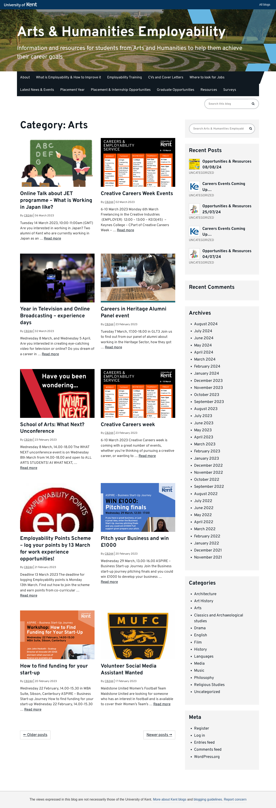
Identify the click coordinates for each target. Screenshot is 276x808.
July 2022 (203, 501)
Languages (204, 656)
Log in (199, 735)
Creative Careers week (128, 425)
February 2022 (207, 536)
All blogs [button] (264, 4)
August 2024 (206, 324)
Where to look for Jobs (207, 77)
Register (201, 728)
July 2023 (203, 416)
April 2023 (203, 437)
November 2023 (208, 387)
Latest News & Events (37, 90)
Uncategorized (207, 691)
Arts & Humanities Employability (121, 32)
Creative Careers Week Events (137, 194)
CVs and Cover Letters (165, 77)
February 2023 (207, 451)
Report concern (235, 799)
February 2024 (207, 366)
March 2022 (205, 529)
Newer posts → (159, 734)
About (25, 77)
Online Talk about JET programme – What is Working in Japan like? (56, 201)
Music (199, 670)
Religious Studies (209, 684)
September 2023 (209, 401)
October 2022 (206, 479)
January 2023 (206, 458)
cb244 (28, 215)
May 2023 (203, 430)
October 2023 (206, 394)
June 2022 (204, 508)
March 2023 (204, 444)
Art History (203, 601)
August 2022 (206, 494)
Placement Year (72, 90)
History (200, 649)
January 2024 (206, 373)
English (200, 635)
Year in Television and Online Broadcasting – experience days (55, 316)
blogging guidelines (208, 799)
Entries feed (204, 742)
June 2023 (203, 423)
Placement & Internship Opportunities (121, 90)
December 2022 (208, 465)
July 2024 (203, 331)
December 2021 (208, 550)
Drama (200, 628)
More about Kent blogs (169, 799)
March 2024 (205, 359)
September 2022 (209, 486)
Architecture (205, 594)
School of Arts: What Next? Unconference (52, 428)
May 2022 (203, 515)
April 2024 (203, 352)
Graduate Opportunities (175, 90)
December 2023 (208, 380)
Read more (52, 238)
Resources (208, 90)
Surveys (229, 90)
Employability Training (124, 77)
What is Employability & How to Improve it (68, 77)
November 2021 (208, 557)
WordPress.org (207, 756)
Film (198, 642)
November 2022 (208, 472)
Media (199, 663)
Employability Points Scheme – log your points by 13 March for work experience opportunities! (55, 548)
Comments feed (208, 749)
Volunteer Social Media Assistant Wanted (128, 669)
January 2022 (206, 543)
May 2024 (203, 345)
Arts (198, 608)
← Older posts (35, 734)
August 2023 (205, 408)
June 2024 (204, 338)
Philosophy (204, 677)
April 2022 (203, 522)
